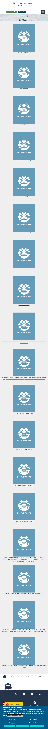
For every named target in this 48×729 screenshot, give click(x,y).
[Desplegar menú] (43, 11)
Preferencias (34, 719)
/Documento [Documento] (27, 20)
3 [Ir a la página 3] (11, 676)
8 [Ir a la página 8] (28, 676)
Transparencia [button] (11, 12)
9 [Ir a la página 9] (31, 676)
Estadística (13, 723)
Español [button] (21, 12)
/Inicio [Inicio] (18, 20)
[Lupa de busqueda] (4, 12)
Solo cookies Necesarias (22, 726)
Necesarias (13, 719)
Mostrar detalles (33, 722)
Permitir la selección (9, 726)
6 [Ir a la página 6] (21, 676)
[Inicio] (24, 5)
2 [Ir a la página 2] (8, 676)
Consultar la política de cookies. (15, 715)
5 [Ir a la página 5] (18, 676)
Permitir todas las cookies (37, 726)
